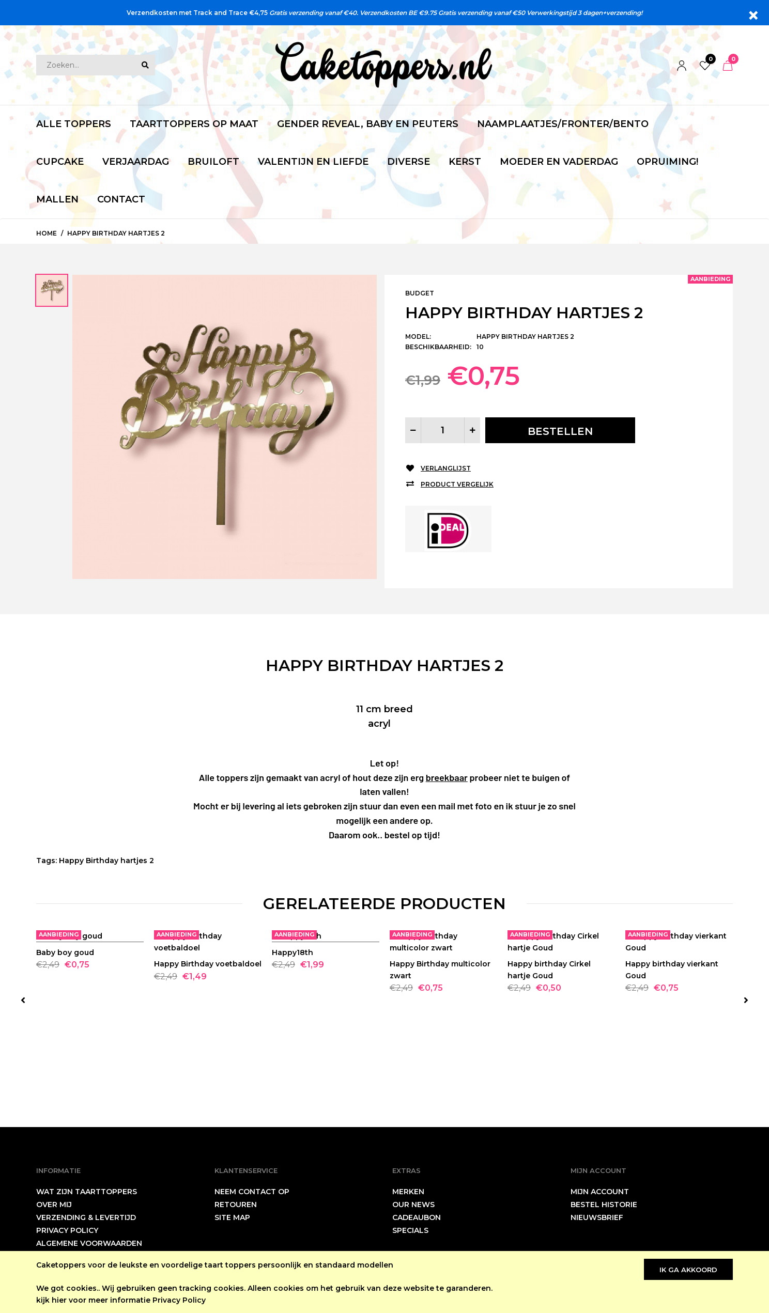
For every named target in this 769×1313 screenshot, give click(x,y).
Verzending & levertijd (86, 1217)
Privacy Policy (179, 1300)
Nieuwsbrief (597, 1217)
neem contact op (251, 1191)
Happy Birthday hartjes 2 (116, 233)
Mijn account (600, 1191)
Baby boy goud (65, 1048)
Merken (408, 1191)
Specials (410, 1230)
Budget (419, 293)
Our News (413, 1204)
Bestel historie (604, 1204)
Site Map (232, 1217)
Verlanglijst (446, 468)
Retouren (235, 1204)
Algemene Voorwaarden (89, 1243)
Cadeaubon (416, 1217)
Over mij (54, 1204)
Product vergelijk (457, 484)
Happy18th (292, 1048)
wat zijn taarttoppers (86, 1191)
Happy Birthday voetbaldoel (208, 1048)
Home (46, 233)
